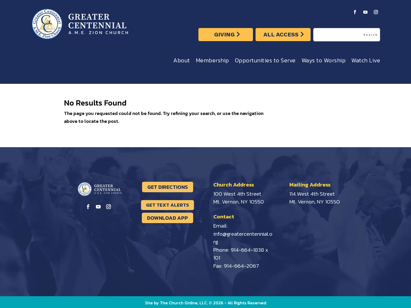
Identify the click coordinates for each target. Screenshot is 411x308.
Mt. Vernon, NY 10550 (238, 201)
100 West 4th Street (237, 194)
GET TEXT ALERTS (167, 205)
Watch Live (365, 62)
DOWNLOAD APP (167, 218)
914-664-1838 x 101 (240, 254)
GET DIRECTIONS (167, 187)
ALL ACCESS (281, 34)
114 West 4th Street (312, 194)
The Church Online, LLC (183, 303)
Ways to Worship (323, 62)
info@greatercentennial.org (242, 238)
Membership (212, 62)
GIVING (224, 34)
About (181, 62)
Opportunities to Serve (265, 62)
